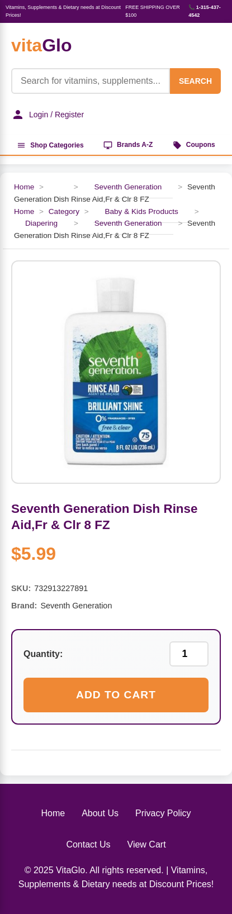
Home (24, 187)
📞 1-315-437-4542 (204, 11)
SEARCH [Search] (195, 81)
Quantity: (43, 654)
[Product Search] (90, 81)
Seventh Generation (128, 187)
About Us (100, 813)
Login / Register (47, 114)
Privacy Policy (163, 813)
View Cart (146, 844)
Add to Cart (116, 695)
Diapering (41, 223)
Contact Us (88, 844)
